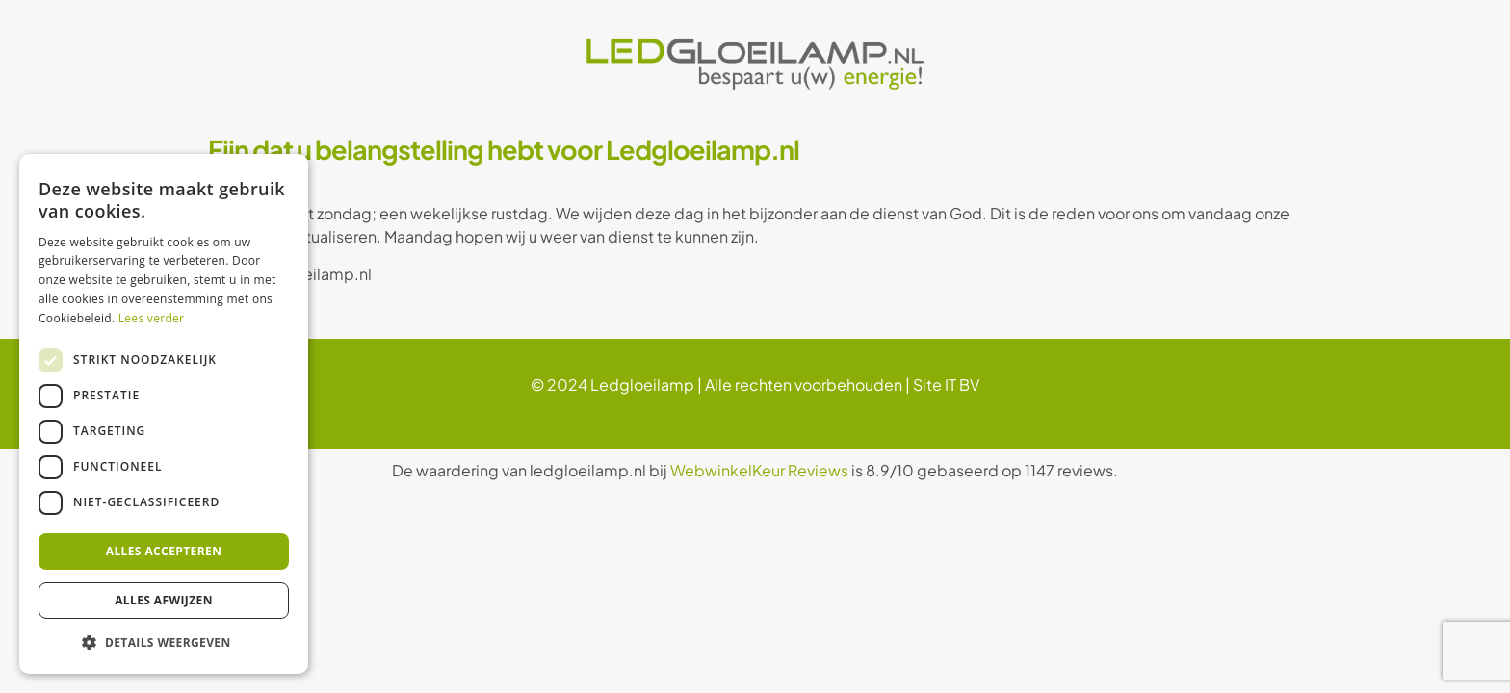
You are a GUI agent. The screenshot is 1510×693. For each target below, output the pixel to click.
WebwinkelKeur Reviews (759, 470)
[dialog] (163, 414)
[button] (164, 642)
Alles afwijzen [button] (164, 600)
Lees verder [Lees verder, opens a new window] (151, 318)
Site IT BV (946, 384)
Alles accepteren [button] (164, 551)
